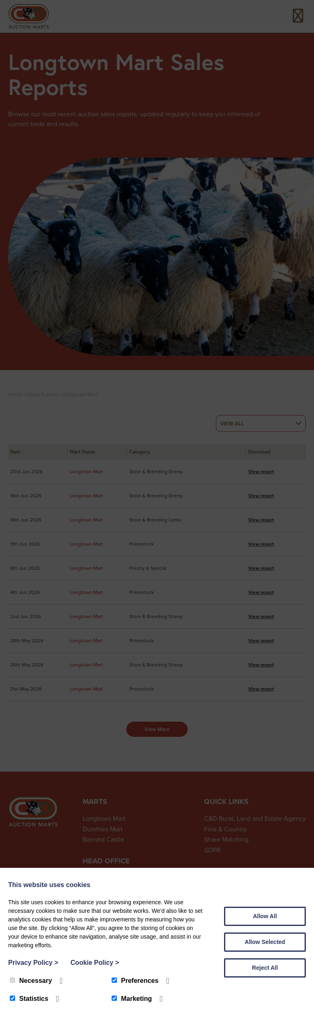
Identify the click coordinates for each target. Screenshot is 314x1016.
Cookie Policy (94, 962)
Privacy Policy (33, 962)
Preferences (135, 980)
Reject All (265, 967)
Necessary (31, 980)
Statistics (29, 998)
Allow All (265, 916)
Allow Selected (265, 942)
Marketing (132, 998)
